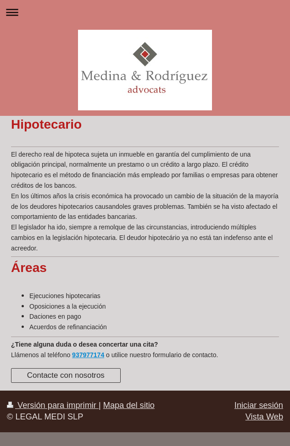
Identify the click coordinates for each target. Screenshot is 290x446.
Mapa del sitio (129, 405)
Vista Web (264, 416)
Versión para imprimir (53, 405)
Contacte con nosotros (66, 375)
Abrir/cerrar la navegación (145, 12)
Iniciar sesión (258, 405)
